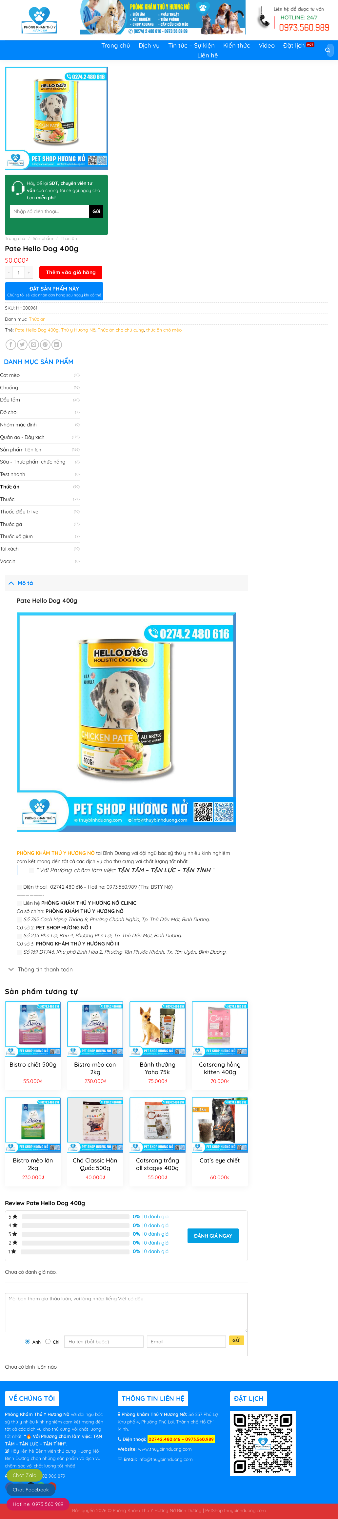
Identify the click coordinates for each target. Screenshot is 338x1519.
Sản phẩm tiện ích (20, 449)
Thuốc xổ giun (16, 536)
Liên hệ (207, 55)
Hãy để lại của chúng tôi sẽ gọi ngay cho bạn (63, 190)
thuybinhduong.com (245, 1510)
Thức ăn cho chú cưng (121, 330)
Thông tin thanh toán (39, 969)
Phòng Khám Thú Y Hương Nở (38, 1414)
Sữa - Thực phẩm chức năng (33, 461)
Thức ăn (69, 238)
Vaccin (7, 561)
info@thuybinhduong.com (165, 1459)
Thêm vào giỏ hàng (71, 272)
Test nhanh (12, 474)
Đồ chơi (8, 412)
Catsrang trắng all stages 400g (157, 1164)
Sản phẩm (43, 238)
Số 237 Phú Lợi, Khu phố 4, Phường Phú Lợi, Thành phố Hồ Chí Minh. (169, 1421)
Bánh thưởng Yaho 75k (157, 1068)
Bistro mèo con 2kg (95, 1068)
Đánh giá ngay (213, 1235)
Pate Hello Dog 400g (37, 330)
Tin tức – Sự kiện (191, 45)
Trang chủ (115, 45)
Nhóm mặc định (18, 424)
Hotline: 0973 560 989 (38, 1504)
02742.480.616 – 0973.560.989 (181, 1439)
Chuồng (9, 387)
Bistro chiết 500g (33, 1064)
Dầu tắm (10, 399)
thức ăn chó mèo (164, 330)
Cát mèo (10, 375)
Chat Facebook (31, 1489)
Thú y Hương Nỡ (78, 330)
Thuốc (7, 499)
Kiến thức (236, 45)
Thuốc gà (11, 524)
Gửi (236, 1340)
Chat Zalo (24, 1475)
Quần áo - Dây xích (22, 437)
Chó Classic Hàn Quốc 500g (95, 1164)
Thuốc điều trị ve (19, 511)
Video (267, 45)
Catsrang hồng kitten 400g (220, 1068)
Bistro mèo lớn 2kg (33, 1164)
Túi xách (9, 548)
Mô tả (19, 582)
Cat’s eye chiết (220, 1160)
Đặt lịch (294, 45)
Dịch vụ (149, 45)
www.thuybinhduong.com (165, 1449)
